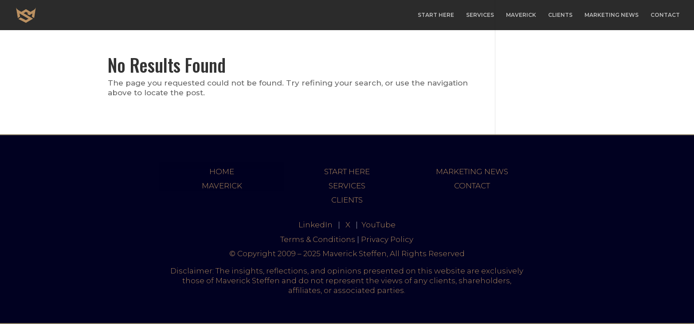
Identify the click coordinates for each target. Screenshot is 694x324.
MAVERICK (521, 15)
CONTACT (665, 15)
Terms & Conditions (317, 239)
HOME (221, 171)
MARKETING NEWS (611, 15)
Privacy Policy (387, 239)
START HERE (436, 15)
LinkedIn (315, 224)
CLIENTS (560, 15)
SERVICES (480, 15)
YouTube (378, 224)
